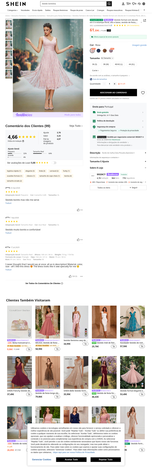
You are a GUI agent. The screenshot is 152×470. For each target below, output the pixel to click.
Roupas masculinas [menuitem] (115, 10)
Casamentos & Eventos (36, 16)
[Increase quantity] (114, 83)
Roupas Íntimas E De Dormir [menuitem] (136, 10)
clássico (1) (31, 176)
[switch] (54, 162)
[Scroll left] (141, 10)
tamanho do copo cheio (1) (49, 176)
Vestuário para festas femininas (59, 16)
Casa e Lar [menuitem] (90, 10)
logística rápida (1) (14, 171)
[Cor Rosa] (95, 45)
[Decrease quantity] (104, 83)
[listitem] (19, 329)
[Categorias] (13, 10)
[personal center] (123, 3)
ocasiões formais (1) (14, 176)
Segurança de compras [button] (106, 127)
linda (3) (42, 171)
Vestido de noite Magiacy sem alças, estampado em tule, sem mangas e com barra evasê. (19, 444)
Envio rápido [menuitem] (37, 10)
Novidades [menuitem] (25, 10)
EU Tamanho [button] (107, 58)
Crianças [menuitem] (100, 10)
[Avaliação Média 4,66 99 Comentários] (126, 25)
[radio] (92, 50)
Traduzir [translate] (8, 203)
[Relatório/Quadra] (81, 210)
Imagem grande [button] (139, 45)
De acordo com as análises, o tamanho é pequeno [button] (110, 75)
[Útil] (78, 210)
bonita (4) (67, 176)
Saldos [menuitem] (48, 10)
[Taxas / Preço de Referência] (100, 31)
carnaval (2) (54, 171)
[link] (128, 3)
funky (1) (66, 171)
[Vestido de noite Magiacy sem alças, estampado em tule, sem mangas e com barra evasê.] (19, 422)
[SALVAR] (143, 92)
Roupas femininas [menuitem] (60, 10)
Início (7, 16)
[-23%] (9, 343)
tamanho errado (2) (14, 181)
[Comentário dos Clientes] (44, 126)
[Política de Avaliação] (16, 141)
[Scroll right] (144, 10)
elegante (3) (30, 171)
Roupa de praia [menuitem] (76, 10)
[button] (73, 3)
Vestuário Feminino (18, 16)
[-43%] (9, 444)
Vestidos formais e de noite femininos (86, 16)
